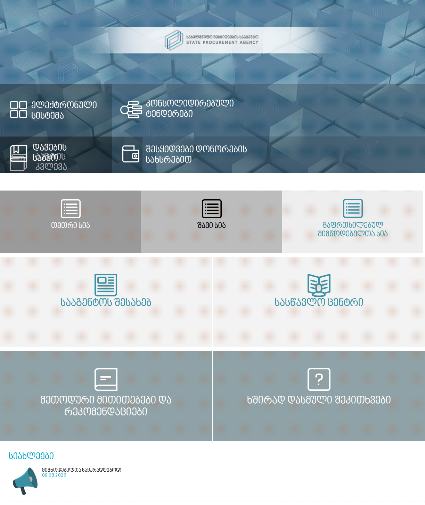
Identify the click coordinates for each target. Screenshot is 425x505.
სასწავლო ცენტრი (321, 303)
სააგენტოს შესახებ (103, 303)
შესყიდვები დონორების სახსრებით (196, 155)
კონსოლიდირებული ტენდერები (190, 109)
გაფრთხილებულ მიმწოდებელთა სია (346, 230)
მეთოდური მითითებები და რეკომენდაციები (104, 406)
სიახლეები (31, 457)
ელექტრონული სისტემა (64, 111)
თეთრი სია (69, 226)
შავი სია (208, 226)
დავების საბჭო (50, 153)
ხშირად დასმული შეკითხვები (321, 401)
